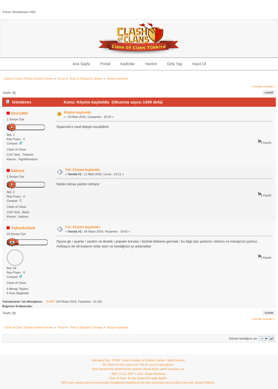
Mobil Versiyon (176, 360)
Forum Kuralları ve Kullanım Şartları (143, 360)
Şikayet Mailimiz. (205, 382)
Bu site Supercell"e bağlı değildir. (148, 378)
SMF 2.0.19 (118, 373)
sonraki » (269, 86)
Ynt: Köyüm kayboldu (82, 170)
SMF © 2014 (135, 373)
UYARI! (116, 360)
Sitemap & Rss (101, 360)
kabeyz (18, 170)
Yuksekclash (23, 227)
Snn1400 (19, 113)
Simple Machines (155, 373)
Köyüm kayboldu (77, 112)
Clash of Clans (118, 378)
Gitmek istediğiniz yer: (243, 338)
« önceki (256, 86)
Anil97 (50, 301)
